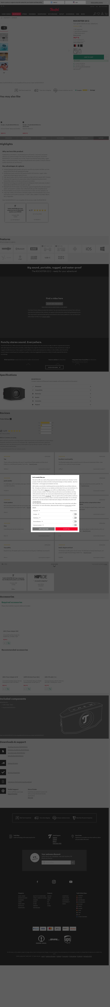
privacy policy (68, 505)
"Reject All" (47, 490)
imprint (34, 507)
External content (37, 525)
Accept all (66, 529)
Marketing (35, 518)
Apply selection (43, 529)
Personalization (37, 521)
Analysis (35, 514)
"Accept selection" (37, 501)
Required (35, 510)
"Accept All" (48, 495)
